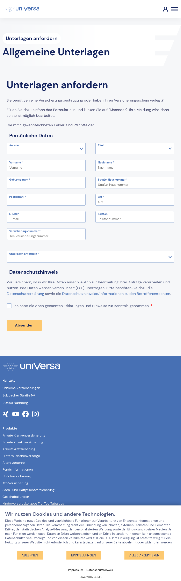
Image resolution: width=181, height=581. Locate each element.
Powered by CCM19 (90, 577)
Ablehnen (30, 555)
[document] (90, 531)
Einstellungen (83, 555)
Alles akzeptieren (144, 555)
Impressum (75, 570)
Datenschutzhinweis (99, 570)
